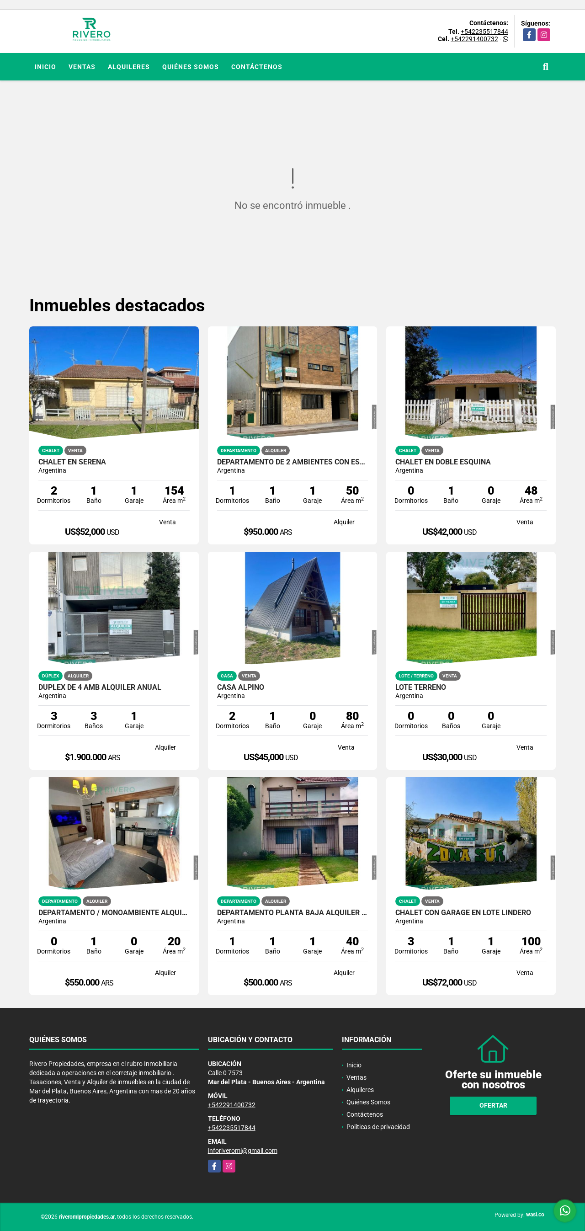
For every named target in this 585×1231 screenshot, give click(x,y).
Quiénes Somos (190, 66)
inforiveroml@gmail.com (242, 1150)
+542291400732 (474, 39)
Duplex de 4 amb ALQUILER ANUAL (99, 687)
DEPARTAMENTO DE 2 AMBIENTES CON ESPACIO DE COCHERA (292, 462)
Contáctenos (256, 66)
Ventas (82, 66)
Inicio (45, 66)
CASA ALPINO (240, 687)
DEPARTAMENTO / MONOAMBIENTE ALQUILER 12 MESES (114, 913)
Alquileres (129, 66)
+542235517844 (484, 31)
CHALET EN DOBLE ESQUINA (443, 462)
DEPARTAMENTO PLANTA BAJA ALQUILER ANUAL (292, 913)
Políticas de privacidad (378, 1126)
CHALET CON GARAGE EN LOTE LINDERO (463, 913)
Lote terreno (420, 687)
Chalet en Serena (72, 462)
